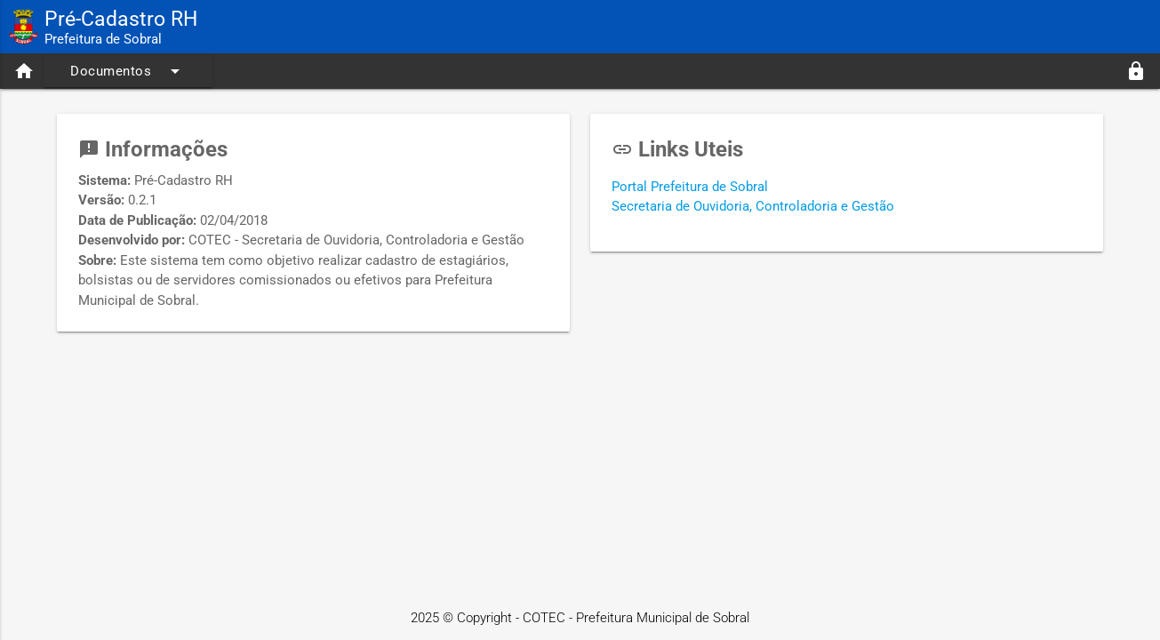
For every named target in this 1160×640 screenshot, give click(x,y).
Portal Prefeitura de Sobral (690, 187)
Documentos (128, 71)
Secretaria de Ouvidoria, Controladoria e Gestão (753, 206)
